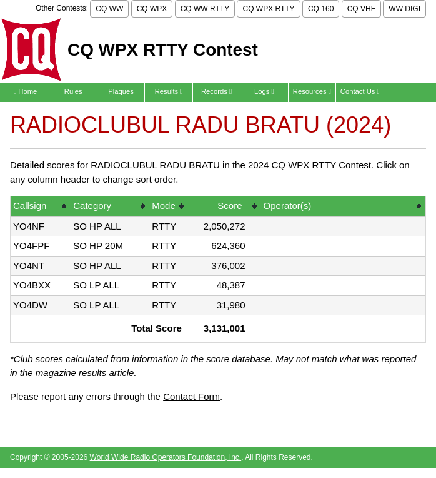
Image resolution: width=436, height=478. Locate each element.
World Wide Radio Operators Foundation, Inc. (166, 457)
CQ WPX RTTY (268, 8)
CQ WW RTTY (205, 8)
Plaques (121, 91)
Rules (73, 91)
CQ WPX (152, 8)
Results (169, 91)
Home (25, 91)
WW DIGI (404, 8)
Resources (312, 91)
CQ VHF (361, 8)
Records (216, 91)
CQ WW (109, 8)
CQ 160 (321, 8)
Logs (264, 91)
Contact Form (191, 396)
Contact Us (360, 91)
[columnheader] (41, 206)
